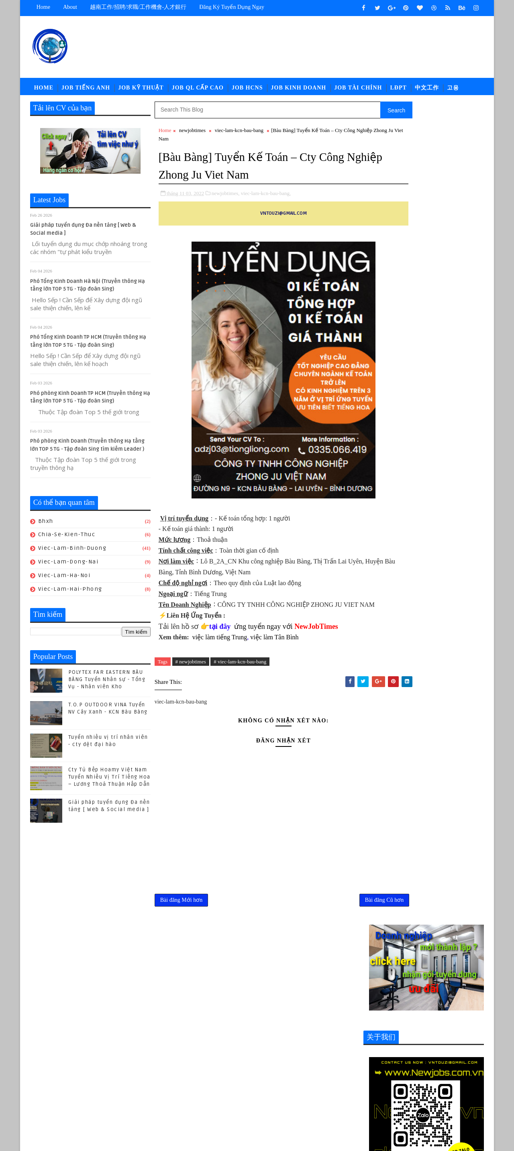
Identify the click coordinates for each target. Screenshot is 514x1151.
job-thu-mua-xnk (434, 1079)
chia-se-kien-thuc (67, 538)
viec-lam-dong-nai (68, 565)
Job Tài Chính (358, 90)
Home (43, 7)
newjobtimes (192, 134)
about (70, 7)
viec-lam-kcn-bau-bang (239, 134)
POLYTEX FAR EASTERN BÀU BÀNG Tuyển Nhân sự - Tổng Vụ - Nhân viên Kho (107, 683)
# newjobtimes (190, 676)
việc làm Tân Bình (274, 651)
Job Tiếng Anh (85, 90)
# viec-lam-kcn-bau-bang (240, 676)
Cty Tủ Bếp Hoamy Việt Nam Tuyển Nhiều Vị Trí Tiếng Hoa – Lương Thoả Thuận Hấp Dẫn (109, 781)
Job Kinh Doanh (298, 90)
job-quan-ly (384, 1079)
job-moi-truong (389, 1066)
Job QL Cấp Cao (198, 90)
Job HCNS (247, 90)
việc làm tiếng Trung (219, 651)
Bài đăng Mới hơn (181, 916)
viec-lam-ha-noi (64, 579)
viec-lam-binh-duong (72, 552)
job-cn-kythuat (388, 1053)
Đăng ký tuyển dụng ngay (232, 7)
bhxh (45, 525)
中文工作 (427, 90)
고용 (453, 90)
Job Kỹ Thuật (141, 90)
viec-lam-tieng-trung (396, 1106)
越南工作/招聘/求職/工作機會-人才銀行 (138, 7)
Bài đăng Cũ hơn (331, 916)
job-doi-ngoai (439, 1053)
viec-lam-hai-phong (70, 593)
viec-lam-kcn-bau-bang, (266, 196)
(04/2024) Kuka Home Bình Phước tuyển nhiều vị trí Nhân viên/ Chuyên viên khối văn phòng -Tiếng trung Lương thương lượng (423, 867)
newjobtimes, (226, 196)
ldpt (373, 1093)
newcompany (407, 1093)
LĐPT (398, 90)
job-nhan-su (439, 1066)
